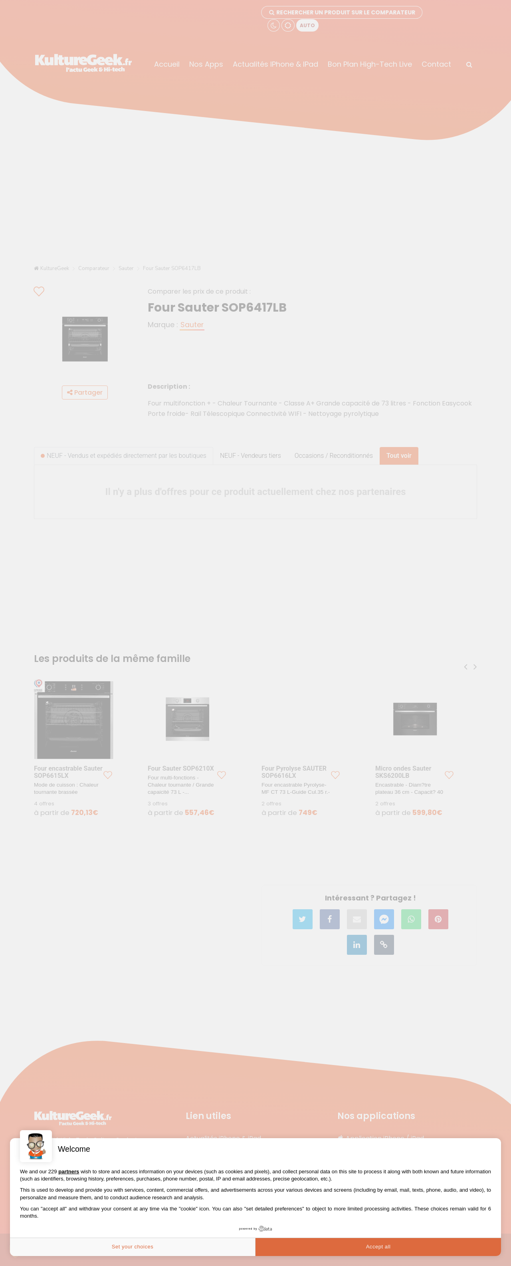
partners (68, 1172)
